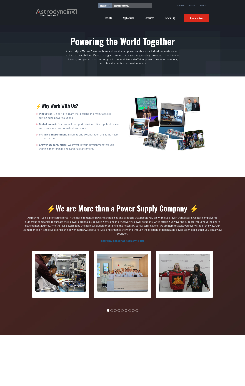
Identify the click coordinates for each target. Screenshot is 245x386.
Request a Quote (196, 18)
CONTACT (204, 5)
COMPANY (181, 5)
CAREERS (193, 5)
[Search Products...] (130, 5)
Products (108, 18)
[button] (25, 281)
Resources (149, 18)
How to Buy (170, 18)
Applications (128, 18)
